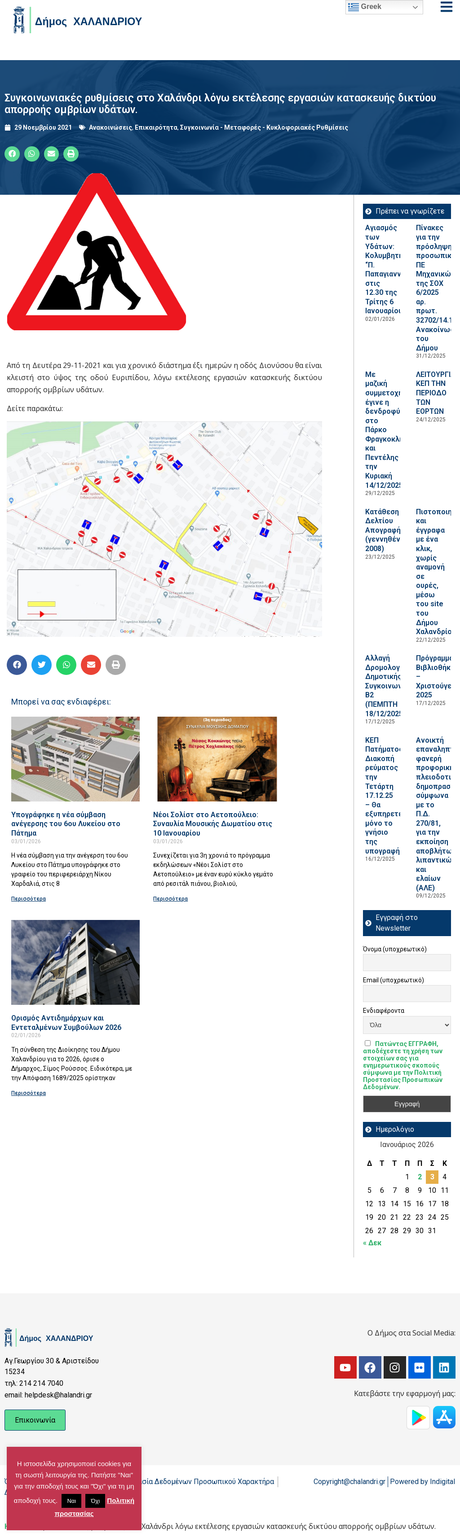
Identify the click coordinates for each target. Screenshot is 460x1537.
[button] (12, 154)
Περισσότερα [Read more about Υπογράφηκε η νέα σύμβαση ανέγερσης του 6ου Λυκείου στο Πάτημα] (28, 899)
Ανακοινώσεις (110, 127)
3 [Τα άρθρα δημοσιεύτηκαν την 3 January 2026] (432, 1177)
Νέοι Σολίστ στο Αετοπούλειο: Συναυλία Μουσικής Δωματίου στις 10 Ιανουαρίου (212, 823)
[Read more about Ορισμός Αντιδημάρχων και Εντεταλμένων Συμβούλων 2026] (75, 962)
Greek (364, 7)
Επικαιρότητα (156, 127)
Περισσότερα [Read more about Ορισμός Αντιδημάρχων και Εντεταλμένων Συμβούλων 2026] (28, 1093)
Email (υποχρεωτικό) (393, 980)
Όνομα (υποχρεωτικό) (395, 949)
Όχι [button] (95, 1501)
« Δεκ (372, 1243)
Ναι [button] (71, 1501)
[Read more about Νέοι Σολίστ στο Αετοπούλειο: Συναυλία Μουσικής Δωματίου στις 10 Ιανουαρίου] (217, 759)
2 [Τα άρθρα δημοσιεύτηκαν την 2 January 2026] (420, 1177)
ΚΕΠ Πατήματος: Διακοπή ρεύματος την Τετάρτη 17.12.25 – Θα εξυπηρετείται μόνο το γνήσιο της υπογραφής (390, 795)
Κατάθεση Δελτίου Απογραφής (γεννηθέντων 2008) (390, 530)
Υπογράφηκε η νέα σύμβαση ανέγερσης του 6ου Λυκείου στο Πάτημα (65, 823)
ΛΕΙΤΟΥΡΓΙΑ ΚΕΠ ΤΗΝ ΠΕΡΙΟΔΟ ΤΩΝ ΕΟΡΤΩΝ (436, 393)
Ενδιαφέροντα (383, 1010)
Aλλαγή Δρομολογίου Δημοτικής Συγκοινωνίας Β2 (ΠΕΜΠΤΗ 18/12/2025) (388, 686)
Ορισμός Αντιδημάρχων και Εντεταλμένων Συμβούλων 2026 (66, 1023)
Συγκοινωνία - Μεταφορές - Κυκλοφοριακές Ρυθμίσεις (264, 127)
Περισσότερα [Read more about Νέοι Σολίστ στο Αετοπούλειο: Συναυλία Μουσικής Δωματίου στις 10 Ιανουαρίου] (170, 899)
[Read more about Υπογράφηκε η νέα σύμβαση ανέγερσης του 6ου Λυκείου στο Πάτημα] (75, 759)
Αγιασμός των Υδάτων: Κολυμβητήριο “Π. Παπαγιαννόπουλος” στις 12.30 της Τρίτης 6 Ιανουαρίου (399, 269)
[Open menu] (446, 6)
